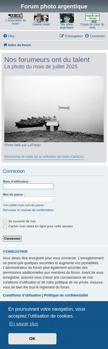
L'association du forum (15, 22)
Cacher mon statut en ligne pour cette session (38, 226)
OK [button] (32, 338)
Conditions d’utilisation (22, 295)
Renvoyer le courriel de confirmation (28, 210)
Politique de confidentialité (66, 295)
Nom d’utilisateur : (17, 181)
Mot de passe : (14, 194)
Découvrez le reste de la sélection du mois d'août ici (44, 157)
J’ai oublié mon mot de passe (23, 205)
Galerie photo (41, 24)
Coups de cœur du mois (92, 26)
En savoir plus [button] (23, 323)
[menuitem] (8, 36)
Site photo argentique (66, 26)
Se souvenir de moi (19, 221)
